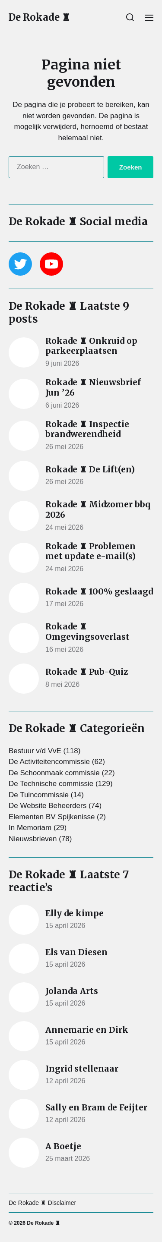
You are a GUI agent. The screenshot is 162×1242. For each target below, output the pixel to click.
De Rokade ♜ (39, 17)
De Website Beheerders (47, 806)
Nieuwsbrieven (33, 839)
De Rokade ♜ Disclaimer (42, 1202)
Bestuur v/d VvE (35, 751)
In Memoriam (30, 828)
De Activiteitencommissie (49, 762)
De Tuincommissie (39, 795)
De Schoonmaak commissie (54, 773)
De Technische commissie (51, 784)
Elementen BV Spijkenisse (52, 817)
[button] (130, 17)
